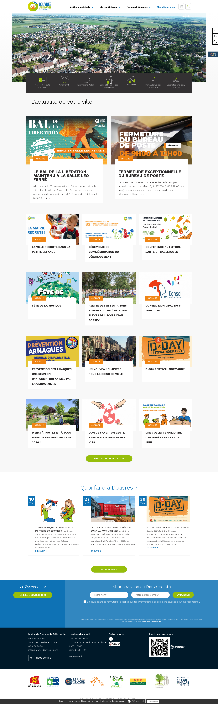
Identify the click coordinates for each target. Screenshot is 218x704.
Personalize (153, 701)
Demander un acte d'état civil (153, 83)
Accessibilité (75, 658)
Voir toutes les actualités (109, 460)
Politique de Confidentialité (151, 623)
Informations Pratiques (86, 82)
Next (189, 17)
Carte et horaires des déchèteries (109, 83)
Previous (183, 17)
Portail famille (64, 86)
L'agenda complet (109, 571)
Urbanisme (131, 82)
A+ (215, 30)
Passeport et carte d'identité (42, 83)
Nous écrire (43, 659)
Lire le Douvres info (33, 596)
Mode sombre (215, 41)
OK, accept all (138, 701)
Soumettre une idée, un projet (176, 83)
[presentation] (142, 611)
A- (215, 36)
